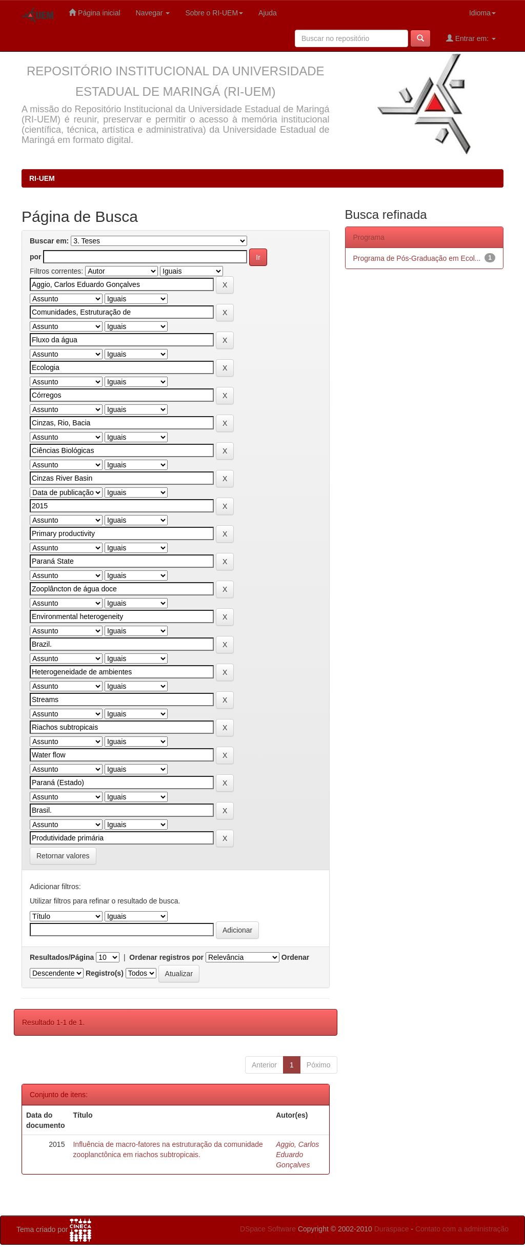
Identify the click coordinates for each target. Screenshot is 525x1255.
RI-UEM (42, 178)
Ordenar (295, 957)
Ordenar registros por (166, 957)
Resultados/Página (62, 957)
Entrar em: (471, 38)
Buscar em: (49, 241)
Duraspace (391, 1229)
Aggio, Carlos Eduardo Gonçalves (297, 1154)
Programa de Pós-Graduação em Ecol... (417, 258)
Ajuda (267, 13)
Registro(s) (105, 973)
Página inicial (94, 12)
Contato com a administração (462, 1229)
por (36, 257)
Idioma (482, 13)
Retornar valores (63, 856)
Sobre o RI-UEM (214, 13)
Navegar (153, 13)
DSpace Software (268, 1229)
